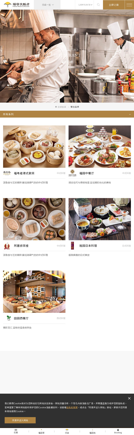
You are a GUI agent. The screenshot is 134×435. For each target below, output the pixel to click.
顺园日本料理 (88, 248)
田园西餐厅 (21, 321)
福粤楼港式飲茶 (24, 176)
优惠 (16, 431)
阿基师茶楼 (21, 248)
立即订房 (114, 4)
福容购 (92, 431)
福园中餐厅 (86, 176)
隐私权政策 (72, 407)
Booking (118, 431)
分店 (67, 431)
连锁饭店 (60, 106)
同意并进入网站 (20, 420)
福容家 (41, 431)
